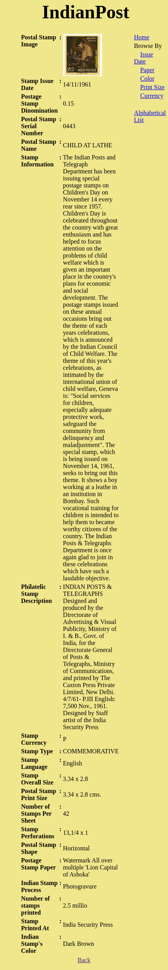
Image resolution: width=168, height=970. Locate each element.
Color (147, 78)
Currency (152, 95)
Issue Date (143, 58)
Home (141, 37)
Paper (147, 70)
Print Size (152, 87)
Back (84, 960)
